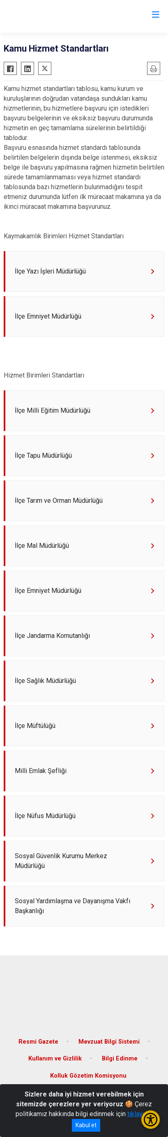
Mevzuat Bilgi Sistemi (109, 1041)
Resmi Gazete (38, 1041)
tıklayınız (140, 1114)
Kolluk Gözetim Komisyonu (88, 1075)
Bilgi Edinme (120, 1058)
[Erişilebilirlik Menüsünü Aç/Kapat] (150, 1119)
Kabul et (86, 1125)
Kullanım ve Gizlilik (55, 1058)
